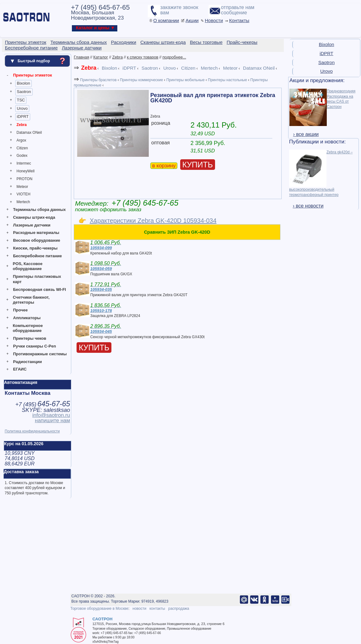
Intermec (23, 163)
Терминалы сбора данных (39, 209)
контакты (157, 608)
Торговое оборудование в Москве (99, 608)
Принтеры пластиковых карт (37, 279)
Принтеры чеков (29, 338)
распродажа (178, 608)
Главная (81, 57)
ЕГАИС (19, 369)
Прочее (20, 310)
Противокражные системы (40, 354)
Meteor (22, 186)
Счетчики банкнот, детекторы (31, 300)
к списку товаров (142, 57)
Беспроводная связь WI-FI (39, 289)
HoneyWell (25, 171)
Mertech (23, 202)
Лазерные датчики (31, 225)
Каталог (100, 57)
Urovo (22, 108)
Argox (21, 140)
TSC (21, 100)
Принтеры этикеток (32, 75)
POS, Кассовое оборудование (27, 266)
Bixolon (23, 83)
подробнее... (174, 57)
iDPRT (23, 116)
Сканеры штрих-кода (34, 217)
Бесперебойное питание (37, 256)
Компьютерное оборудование (28, 328)
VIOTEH (23, 194)
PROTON (24, 179)
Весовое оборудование (36, 240)
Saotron (24, 91)
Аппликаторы (26, 317)
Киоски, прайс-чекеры (35, 248)
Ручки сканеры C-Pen (34, 346)
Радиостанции (27, 361)
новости (139, 608)
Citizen (22, 148)
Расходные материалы (36, 232)
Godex (21, 155)
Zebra (21, 125)
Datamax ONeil (29, 132)
